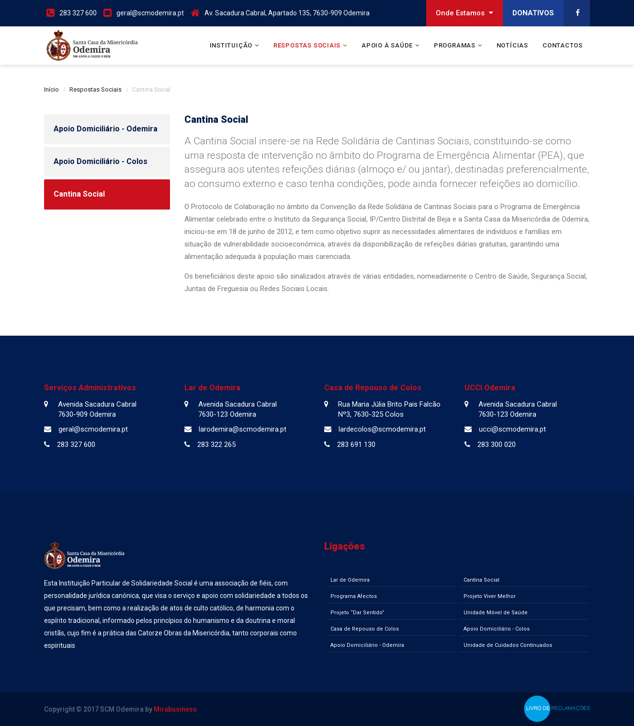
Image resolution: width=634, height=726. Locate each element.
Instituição (231, 45)
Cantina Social (79, 194)
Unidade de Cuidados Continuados (508, 645)
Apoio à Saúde (387, 45)
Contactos (563, 45)
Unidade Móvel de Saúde (496, 612)
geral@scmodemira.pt (150, 13)
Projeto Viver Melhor (490, 596)
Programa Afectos (353, 596)
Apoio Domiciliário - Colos (100, 161)
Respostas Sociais (306, 45)
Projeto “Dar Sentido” (357, 612)
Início (51, 89)
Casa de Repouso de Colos (364, 629)
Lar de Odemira (350, 580)
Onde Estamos (464, 13)
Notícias (512, 45)
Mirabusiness (175, 709)
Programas (455, 45)
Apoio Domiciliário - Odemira (106, 128)
